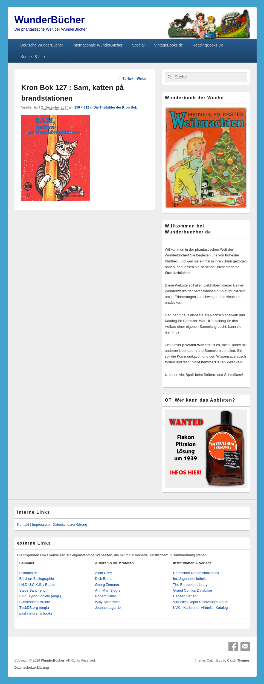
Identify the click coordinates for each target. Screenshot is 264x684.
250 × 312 (81, 107)
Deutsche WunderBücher (41, 45)
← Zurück (125, 79)
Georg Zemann (107, 585)
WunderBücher (49, 19)
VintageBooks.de (168, 45)
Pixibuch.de (28, 573)
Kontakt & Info (33, 56)
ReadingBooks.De (208, 45)
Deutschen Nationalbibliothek (196, 573)
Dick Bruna (103, 579)
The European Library (190, 585)
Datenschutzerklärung (70, 524)
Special (138, 45)
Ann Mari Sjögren (108, 590)
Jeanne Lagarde (108, 608)
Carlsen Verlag (184, 596)
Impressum (41, 524)
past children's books (36, 613)
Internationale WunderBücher (98, 45)
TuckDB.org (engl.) (34, 608)
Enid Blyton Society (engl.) (40, 596)
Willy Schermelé (107, 602)
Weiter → (144, 79)
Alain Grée (103, 573)
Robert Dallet (105, 596)
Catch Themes (238, 660)
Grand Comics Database (192, 590)
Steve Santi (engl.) (34, 590)
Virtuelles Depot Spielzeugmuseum (200, 602)
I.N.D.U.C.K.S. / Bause (37, 585)
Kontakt (23, 524)
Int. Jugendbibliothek (189, 579)
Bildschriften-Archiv (34, 602)
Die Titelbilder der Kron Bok (115, 107)
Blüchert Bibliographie (36, 579)
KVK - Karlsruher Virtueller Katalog (200, 608)
